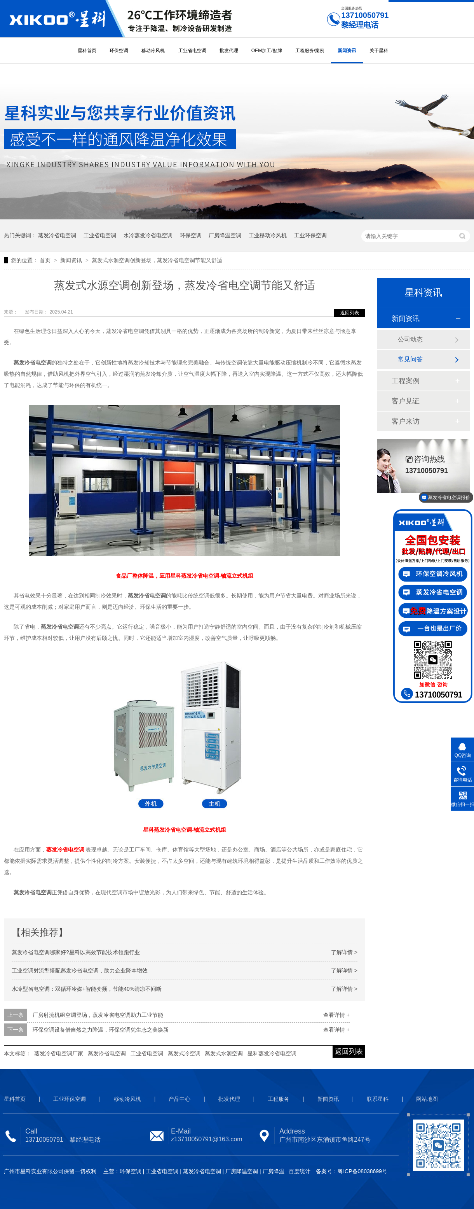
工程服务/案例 (309, 50)
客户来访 (406, 421)
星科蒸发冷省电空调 (271, 1053)
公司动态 (410, 339)
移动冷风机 (153, 50)
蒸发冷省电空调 (57, 235)
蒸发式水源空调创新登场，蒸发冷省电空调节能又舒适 (157, 260)
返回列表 (349, 312)
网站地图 (427, 1099)
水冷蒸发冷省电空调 (148, 235)
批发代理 (229, 50)
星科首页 (87, 50)
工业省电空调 (192, 50)
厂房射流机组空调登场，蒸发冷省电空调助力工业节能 (98, 1015)
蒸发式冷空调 (184, 1053)
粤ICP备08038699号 (362, 1171)
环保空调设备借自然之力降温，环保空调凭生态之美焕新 (101, 1030)
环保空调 (119, 50)
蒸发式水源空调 (224, 1053)
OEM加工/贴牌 (266, 50)
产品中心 (179, 1099)
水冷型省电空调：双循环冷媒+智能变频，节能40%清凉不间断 (87, 989)
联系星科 (378, 1099)
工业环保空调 (310, 235)
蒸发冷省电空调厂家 (58, 1053)
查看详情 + (336, 1015)
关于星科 (378, 50)
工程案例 (406, 381)
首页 (46, 260)
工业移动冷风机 (268, 235)
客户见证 (406, 401)
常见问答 (410, 359)
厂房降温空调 (225, 235)
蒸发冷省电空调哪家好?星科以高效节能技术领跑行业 (76, 952)
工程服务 (278, 1099)
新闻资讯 (347, 50)
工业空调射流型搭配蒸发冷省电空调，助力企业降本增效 (80, 970)
